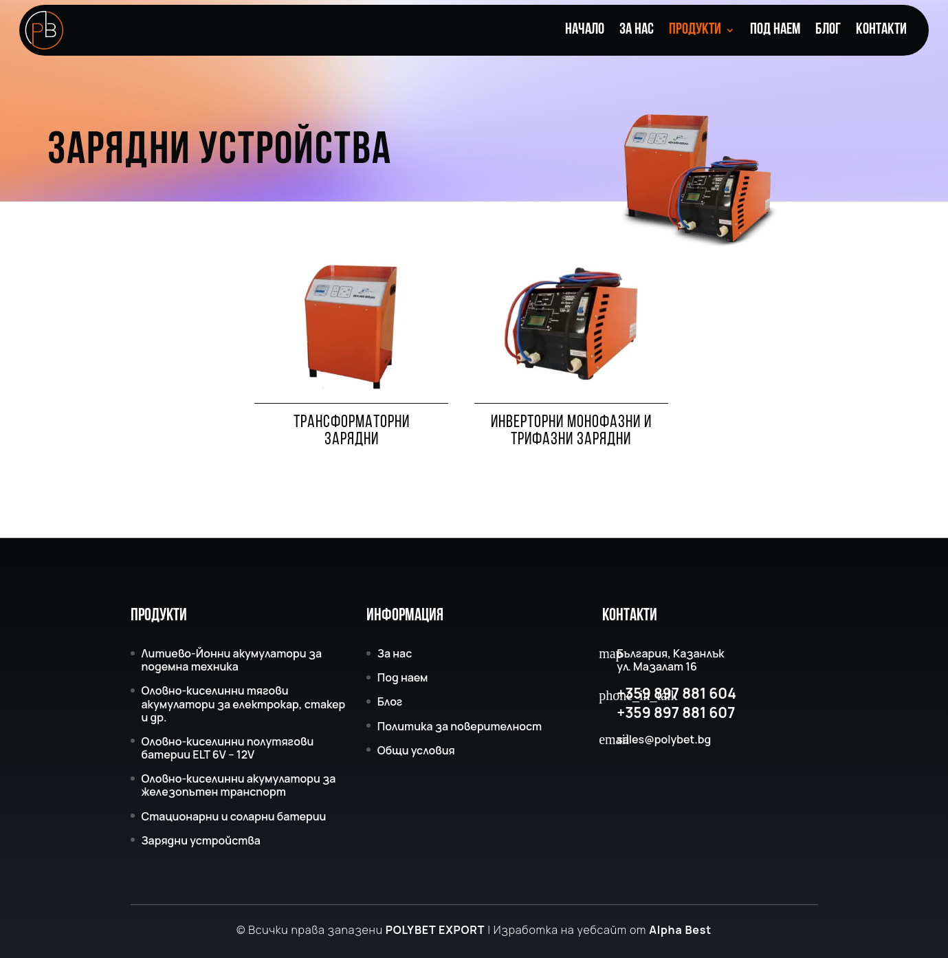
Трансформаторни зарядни (352, 431)
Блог (828, 31)
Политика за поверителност (459, 726)
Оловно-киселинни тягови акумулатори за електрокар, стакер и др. (244, 703)
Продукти (695, 31)
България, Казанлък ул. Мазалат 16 (671, 660)
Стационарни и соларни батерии (234, 816)
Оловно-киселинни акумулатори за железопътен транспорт (239, 785)
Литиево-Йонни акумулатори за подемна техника (232, 660)
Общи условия (416, 750)
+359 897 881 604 (676, 693)
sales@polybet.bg (664, 739)
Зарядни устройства (201, 840)
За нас (636, 31)
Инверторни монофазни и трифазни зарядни (571, 431)
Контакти (881, 31)
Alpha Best (680, 929)
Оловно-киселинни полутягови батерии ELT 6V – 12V (228, 748)
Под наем (775, 31)
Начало (584, 31)
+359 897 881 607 (676, 713)
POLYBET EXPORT (435, 929)
